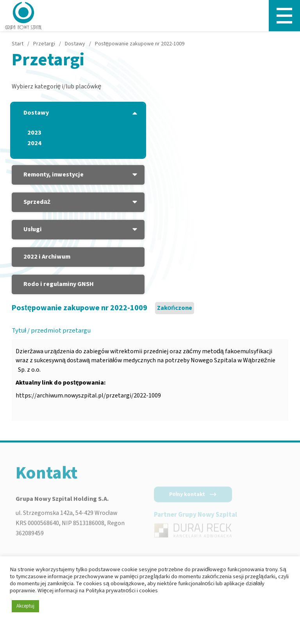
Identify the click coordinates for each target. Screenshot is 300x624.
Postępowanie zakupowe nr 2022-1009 (139, 44)
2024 (34, 143)
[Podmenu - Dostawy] (135, 113)
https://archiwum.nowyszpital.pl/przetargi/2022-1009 (88, 395)
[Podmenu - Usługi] (135, 229)
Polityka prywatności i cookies (121, 590)
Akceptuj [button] (25, 606)
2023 (34, 132)
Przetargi (44, 44)
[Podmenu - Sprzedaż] (135, 202)
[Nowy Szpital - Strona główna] (23, 15)
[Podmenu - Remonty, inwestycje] (135, 175)
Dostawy (75, 44)
